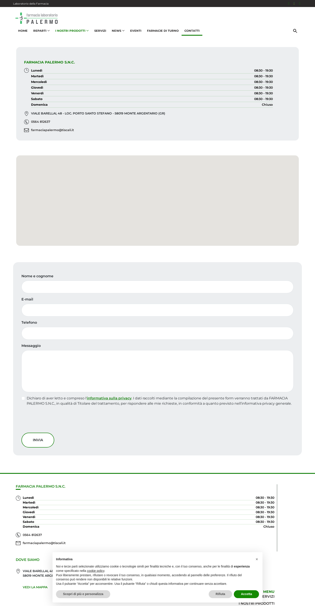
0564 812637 (188, 127)
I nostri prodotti (281, 537)
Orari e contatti (282, 551)
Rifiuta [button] (220, 594)
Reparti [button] (39, 36)
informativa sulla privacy (112, 421)
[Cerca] (297, 36)
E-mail (30, 322)
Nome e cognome (40, 299)
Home (20, 36)
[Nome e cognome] (157, 309)
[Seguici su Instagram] (294, 3)
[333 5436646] (300, 3)
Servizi (98, 36)
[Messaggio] (157, 394)
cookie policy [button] (95, 571)
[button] (157, 211)
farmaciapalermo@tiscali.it (199, 135)
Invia (41, 473)
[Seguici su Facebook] (289, 3)
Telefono (32, 345)
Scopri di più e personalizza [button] (83, 594)
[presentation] (57, 453)
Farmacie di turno (161, 36)
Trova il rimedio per (278, 544)
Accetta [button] (246, 594)
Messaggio (34, 368)
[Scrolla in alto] (305, 588)
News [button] (116, 36)
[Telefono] (157, 356)
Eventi (133, 36)
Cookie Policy (289, 600)
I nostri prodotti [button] (69, 36)
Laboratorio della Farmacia (31, 3)
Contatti (189, 36)
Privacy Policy (266, 600)
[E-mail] (157, 333)
